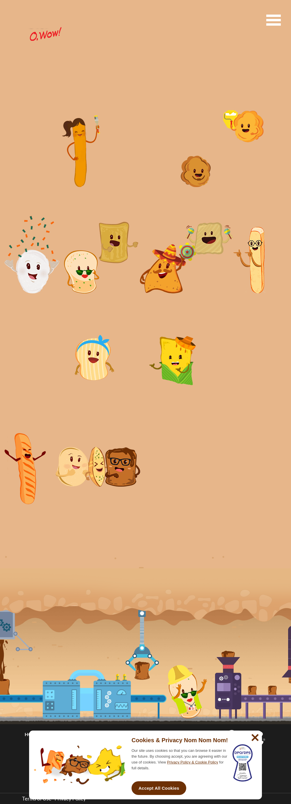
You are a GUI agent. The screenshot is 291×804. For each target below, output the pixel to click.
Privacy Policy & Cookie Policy (192, 762)
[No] (254, 735)
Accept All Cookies (159, 788)
